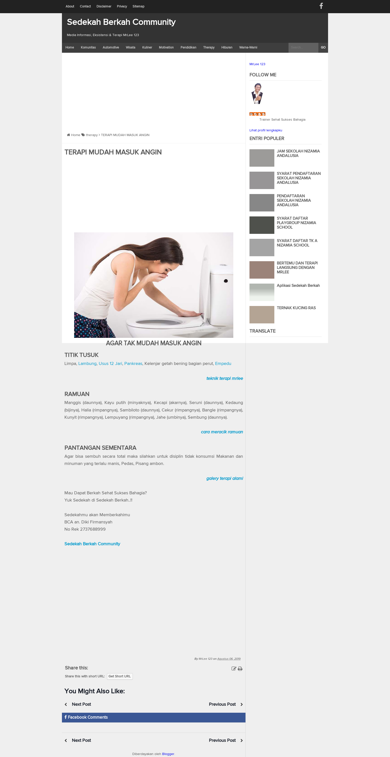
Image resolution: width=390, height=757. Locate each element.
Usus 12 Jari (110, 363)
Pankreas (133, 363)
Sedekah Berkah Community (121, 22)
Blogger (168, 754)
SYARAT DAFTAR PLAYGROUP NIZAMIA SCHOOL (296, 223)
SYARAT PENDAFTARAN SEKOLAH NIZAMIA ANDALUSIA (299, 178)
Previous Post (222, 704)
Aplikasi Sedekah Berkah (298, 286)
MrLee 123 (257, 64)
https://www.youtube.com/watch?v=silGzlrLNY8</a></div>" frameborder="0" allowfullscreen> (153, 598)
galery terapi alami (224, 478)
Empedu (223, 363)
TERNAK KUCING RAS (296, 308)
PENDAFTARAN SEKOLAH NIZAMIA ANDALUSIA (294, 200)
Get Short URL (119, 676)
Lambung (87, 363)
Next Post (81, 704)
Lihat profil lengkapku (265, 130)
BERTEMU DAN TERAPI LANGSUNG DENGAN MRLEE (297, 267)
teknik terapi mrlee (224, 378)
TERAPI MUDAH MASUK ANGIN (113, 152)
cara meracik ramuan (222, 432)
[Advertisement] (153, 90)
